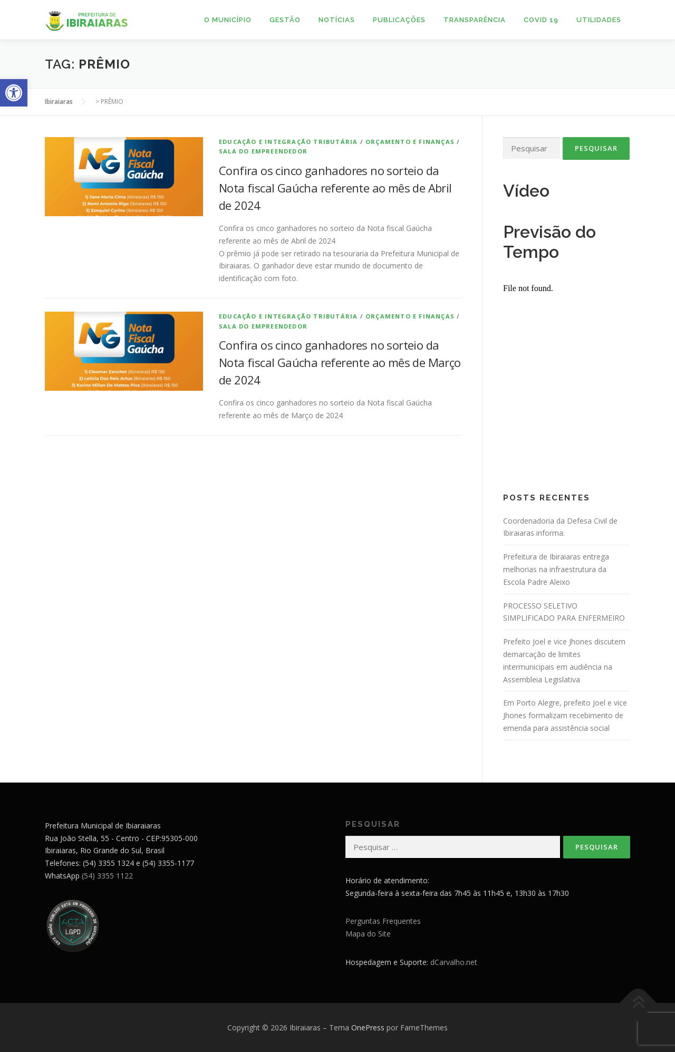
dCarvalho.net (453, 962)
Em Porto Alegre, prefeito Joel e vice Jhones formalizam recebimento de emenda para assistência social (565, 715)
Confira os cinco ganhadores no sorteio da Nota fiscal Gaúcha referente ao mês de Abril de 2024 (335, 187)
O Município (228, 20)
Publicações (399, 20)
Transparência (474, 20)
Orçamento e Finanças (410, 142)
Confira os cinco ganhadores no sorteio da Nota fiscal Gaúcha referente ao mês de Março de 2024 (340, 362)
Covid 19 (541, 20)
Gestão (285, 20)
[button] (13, 93)
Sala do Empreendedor (263, 151)
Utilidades (598, 20)
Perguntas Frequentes (383, 921)
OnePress (367, 1027)
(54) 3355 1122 (107, 876)
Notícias (337, 20)
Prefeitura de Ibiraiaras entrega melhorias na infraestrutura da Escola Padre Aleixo (556, 569)
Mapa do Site (368, 934)
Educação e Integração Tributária (288, 142)
